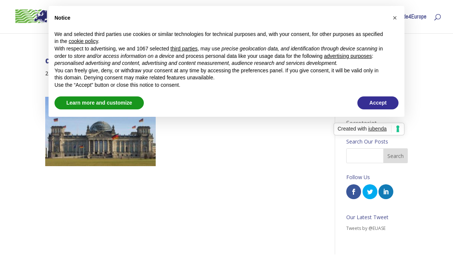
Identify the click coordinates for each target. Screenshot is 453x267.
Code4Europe (411, 17)
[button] (395, 18)
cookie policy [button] (83, 41)
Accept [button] (378, 103)
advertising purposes (348, 56)
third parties (184, 49)
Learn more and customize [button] (99, 103)
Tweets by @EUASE (366, 228)
